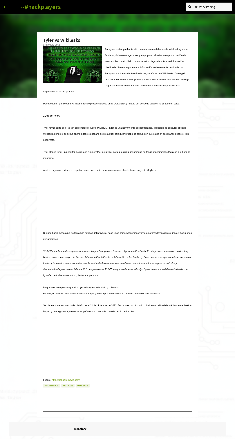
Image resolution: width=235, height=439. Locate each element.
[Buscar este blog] (213, 7)
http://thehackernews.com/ (66, 380)
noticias (68, 385)
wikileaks (82, 385)
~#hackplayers (41, 6)
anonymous (52, 385)
